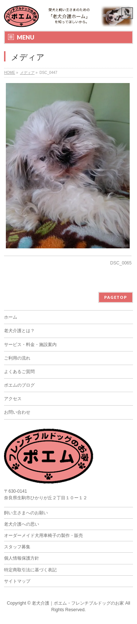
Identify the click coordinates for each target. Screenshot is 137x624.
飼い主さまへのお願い (26, 512)
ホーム (10, 317)
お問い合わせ (17, 412)
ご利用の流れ (17, 358)
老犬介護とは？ (19, 330)
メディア (27, 73)
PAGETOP (115, 297)
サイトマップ (17, 581)
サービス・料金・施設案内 (30, 344)
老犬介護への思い (21, 524)
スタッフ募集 (17, 546)
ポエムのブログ (19, 385)
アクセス (13, 398)
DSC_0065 (121, 263)
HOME (9, 73)
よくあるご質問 (19, 371)
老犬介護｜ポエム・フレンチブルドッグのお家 (78, 603)
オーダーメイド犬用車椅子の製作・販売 (43, 535)
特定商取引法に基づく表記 (30, 569)
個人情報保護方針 (21, 558)
